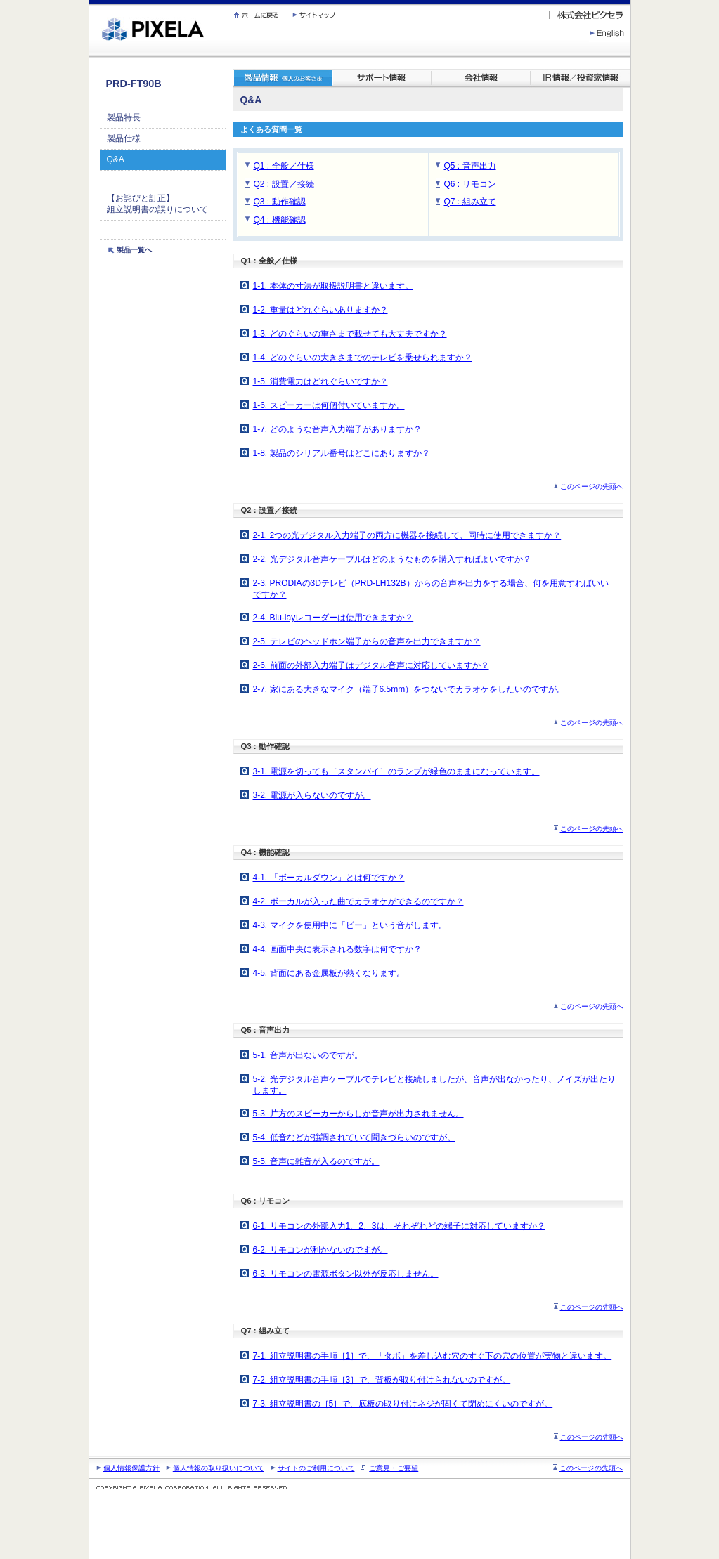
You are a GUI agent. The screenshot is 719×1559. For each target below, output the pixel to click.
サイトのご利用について (316, 1468)
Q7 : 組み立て (470, 202)
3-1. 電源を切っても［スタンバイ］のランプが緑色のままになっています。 (396, 771)
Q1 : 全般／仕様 (284, 166)
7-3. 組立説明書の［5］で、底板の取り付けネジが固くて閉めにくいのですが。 (403, 1404)
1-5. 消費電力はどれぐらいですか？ (320, 381)
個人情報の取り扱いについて (218, 1468)
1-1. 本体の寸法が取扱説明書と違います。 (333, 286)
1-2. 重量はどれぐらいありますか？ (320, 310)
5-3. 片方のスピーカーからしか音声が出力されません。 (358, 1113)
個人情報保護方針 (131, 1468)
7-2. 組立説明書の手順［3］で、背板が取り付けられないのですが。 (382, 1380)
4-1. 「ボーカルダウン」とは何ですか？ (329, 877)
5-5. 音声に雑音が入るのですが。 (316, 1161)
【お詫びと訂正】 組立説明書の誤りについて (157, 204)
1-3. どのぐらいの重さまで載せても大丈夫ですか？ (350, 334)
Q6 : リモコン (470, 184)
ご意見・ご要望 (393, 1468)
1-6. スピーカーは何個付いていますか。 (329, 405)
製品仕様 (124, 138)
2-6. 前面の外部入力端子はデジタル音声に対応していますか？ (371, 665)
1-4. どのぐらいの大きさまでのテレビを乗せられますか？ (362, 358)
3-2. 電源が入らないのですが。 (312, 795)
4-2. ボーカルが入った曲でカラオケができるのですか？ (358, 901)
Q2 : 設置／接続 (284, 184)
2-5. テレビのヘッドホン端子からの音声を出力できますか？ (367, 641)
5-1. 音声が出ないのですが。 (308, 1055)
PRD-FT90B (134, 83)
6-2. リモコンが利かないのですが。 (320, 1250)
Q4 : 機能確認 (280, 220)
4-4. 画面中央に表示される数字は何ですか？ (337, 949)
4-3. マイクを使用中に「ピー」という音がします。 (350, 925)
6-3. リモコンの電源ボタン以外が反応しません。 (346, 1274)
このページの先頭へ (591, 486)
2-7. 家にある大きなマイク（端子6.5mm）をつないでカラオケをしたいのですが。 (409, 689)
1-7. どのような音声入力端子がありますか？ (337, 429)
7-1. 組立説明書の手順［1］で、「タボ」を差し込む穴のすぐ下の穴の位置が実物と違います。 (432, 1356)
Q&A (115, 159)
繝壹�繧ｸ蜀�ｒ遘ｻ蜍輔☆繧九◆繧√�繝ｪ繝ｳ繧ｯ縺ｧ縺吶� (89, 0)
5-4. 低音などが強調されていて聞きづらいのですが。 (354, 1137)
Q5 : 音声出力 (470, 166)
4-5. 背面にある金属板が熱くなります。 (329, 973)
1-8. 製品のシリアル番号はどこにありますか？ (341, 453)
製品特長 (124, 117)
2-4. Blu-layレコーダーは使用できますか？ (333, 617)
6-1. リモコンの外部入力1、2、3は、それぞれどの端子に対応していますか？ (399, 1226)
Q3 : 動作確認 (280, 202)
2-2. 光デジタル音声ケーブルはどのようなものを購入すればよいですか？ (392, 559)
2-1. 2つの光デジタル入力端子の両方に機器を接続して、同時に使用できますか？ (407, 535)
